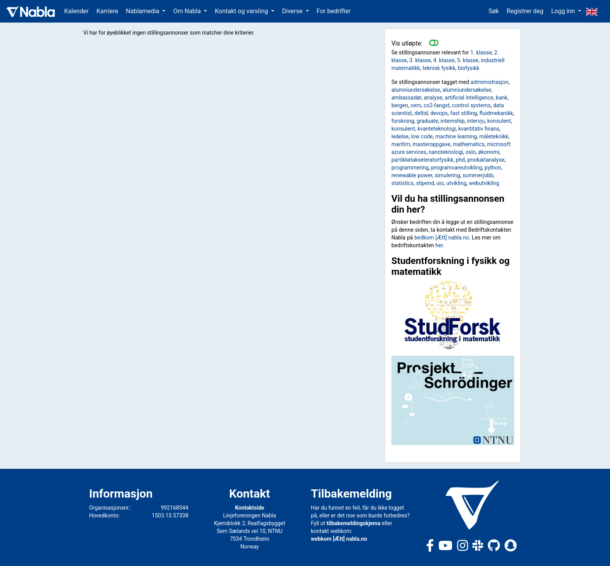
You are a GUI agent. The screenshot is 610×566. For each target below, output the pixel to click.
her (439, 245)
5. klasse (468, 60)
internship (452, 121)
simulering (447, 175)
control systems (471, 105)
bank (501, 97)
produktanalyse (485, 160)
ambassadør (406, 97)
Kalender (76, 11)
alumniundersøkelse (415, 90)
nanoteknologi (446, 152)
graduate (427, 121)
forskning (402, 121)
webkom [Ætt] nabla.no (339, 539)
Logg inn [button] (564, 11)
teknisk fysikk (438, 68)
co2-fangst (437, 105)
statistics (402, 183)
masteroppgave (431, 144)
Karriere (107, 11)
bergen (399, 105)
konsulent (499, 121)
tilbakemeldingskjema (353, 523)
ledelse (399, 136)
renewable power (411, 175)
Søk (494, 11)
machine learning (456, 136)
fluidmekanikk (496, 113)
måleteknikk (493, 136)
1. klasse (481, 52)
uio (440, 183)
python (493, 167)
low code (422, 136)
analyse (433, 97)
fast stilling (463, 113)
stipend (425, 183)
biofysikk (469, 68)
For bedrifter (334, 11)
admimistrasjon (489, 82)
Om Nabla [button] (187, 11)
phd (460, 160)
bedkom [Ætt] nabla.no (441, 237)
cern (415, 105)
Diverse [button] (293, 11)
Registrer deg (525, 11)
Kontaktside (249, 508)
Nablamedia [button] (143, 11)
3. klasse (420, 60)
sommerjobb (478, 175)
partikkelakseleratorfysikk (422, 160)
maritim (400, 144)
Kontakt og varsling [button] (242, 11)
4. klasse (444, 60)
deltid (421, 113)
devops (439, 113)
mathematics (469, 144)
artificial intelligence (469, 97)
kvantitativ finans (479, 129)
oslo (470, 152)
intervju (476, 121)
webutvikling (484, 183)
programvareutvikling (456, 167)
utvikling (456, 183)
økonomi (488, 152)
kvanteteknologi (436, 129)
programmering (410, 167)
